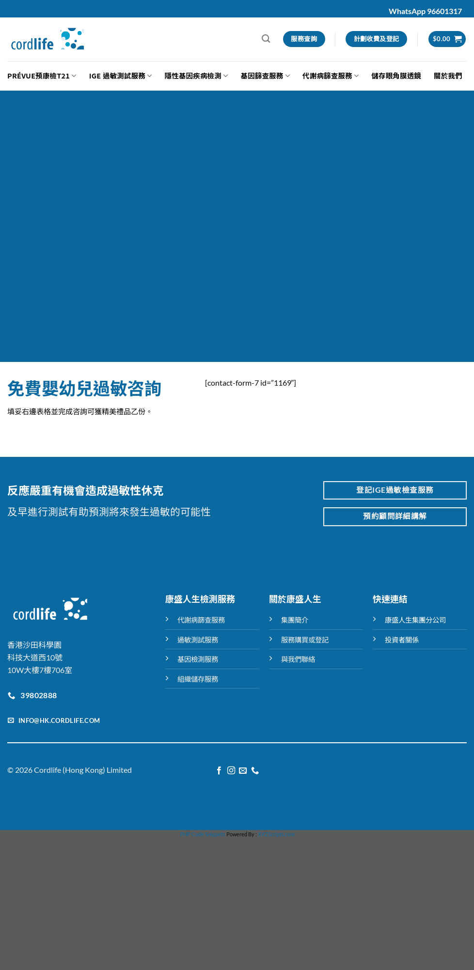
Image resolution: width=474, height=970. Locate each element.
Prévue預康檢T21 (42, 75)
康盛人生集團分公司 (415, 620)
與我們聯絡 (298, 659)
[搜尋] (266, 39)
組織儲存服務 (197, 679)
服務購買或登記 (305, 640)
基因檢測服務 (197, 659)
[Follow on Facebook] (219, 771)
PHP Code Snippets (202, 834)
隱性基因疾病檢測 (196, 75)
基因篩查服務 (265, 75)
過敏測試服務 (197, 640)
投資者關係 (402, 640)
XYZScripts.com (276, 834)
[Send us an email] (243, 771)
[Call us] (255, 771)
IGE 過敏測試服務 (120, 75)
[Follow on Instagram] (231, 771)
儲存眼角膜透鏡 (396, 75)
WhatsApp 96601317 (425, 11)
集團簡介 (294, 620)
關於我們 (448, 75)
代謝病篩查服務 (330, 75)
